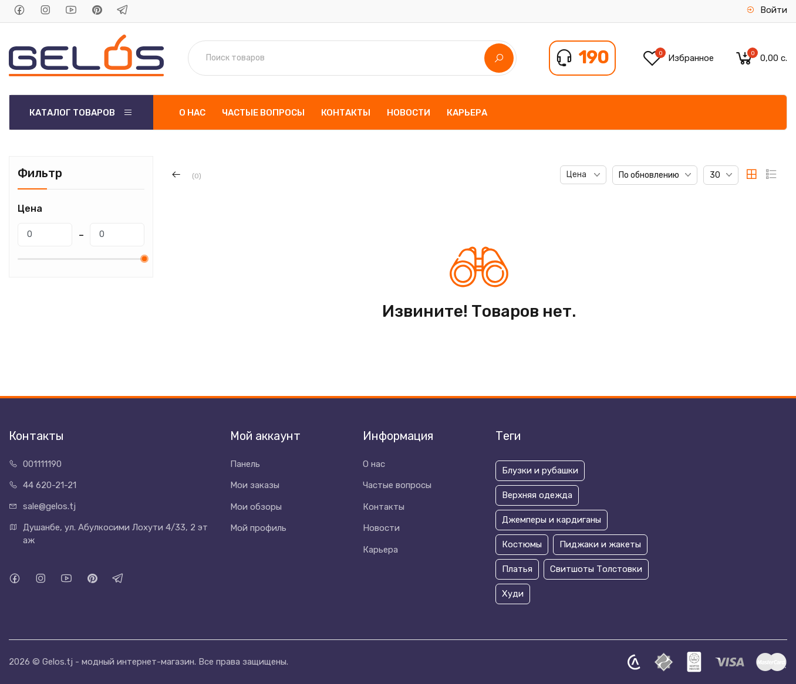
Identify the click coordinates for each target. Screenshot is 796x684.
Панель (245, 464)
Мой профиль (258, 528)
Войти (766, 10)
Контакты (345, 112)
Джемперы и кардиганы (551, 519)
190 (593, 57)
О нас (192, 112)
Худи (513, 593)
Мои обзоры (256, 507)
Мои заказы (254, 485)
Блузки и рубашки (540, 470)
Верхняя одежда (537, 495)
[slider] (144, 259)
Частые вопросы (263, 112)
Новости (408, 112)
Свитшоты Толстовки (596, 569)
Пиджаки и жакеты (600, 544)
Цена (577, 175)
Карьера (467, 112)
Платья (517, 569)
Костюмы (522, 544)
